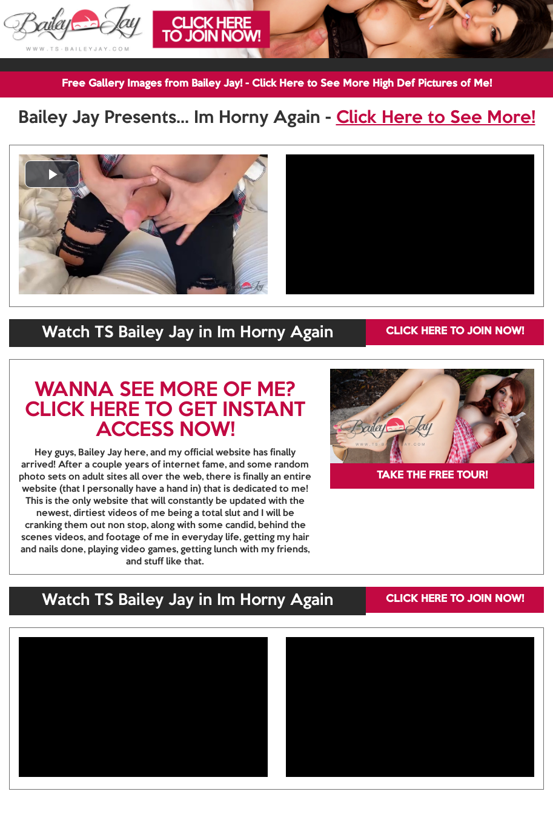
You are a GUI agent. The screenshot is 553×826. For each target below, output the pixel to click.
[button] (52, 174)
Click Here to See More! (435, 118)
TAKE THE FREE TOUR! (432, 475)
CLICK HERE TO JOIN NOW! (455, 331)
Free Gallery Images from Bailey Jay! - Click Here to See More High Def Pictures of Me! (277, 83)
